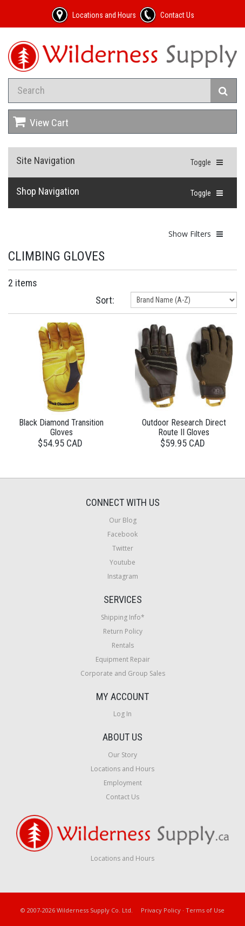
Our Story (122, 754)
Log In (122, 713)
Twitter (122, 548)
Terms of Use (205, 910)
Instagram (122, 576)
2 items (22, 283)
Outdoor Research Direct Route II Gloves (184, 427)
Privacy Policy (161, 910)
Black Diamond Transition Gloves (61, 427)
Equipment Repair (123, 659)
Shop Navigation (47, 191)
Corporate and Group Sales (122, 673)
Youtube (122, 562)
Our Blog (123, 520)
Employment (123, 782)
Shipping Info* (123, 617)
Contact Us (122, 796)
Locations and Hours (122, 768)
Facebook (122, 534)
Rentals (123, 645)
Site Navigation (45, 160)
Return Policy (122, 631)
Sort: (105, 300)
